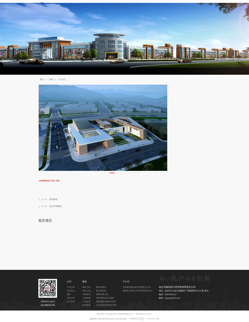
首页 (42, 79)
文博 (51, 79)
